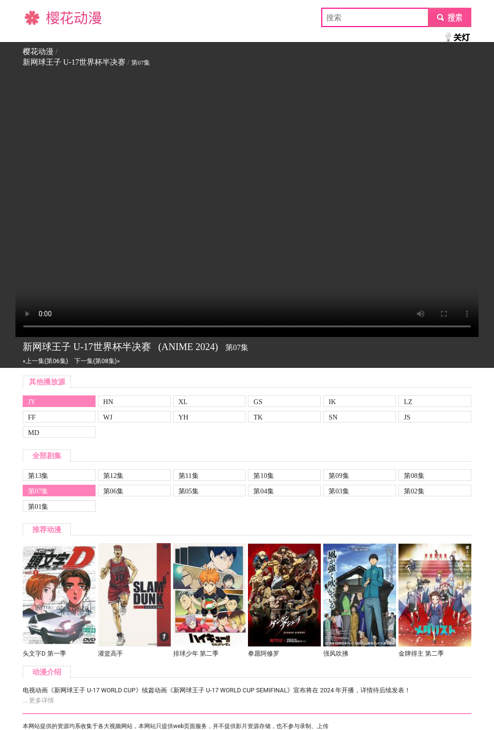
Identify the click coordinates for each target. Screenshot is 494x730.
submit (449, 17)
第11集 (188, 475)
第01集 (38, 506)
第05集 (188, 491)
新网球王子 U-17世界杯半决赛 (74, 62)
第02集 (414, 491)
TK (257, 417)
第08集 (414, 475)
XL (183, 402)
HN (108, 402)
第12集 (113, 475)
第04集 (263, 491)
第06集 (113, 491)
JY (32, 402)
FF (32, 417)
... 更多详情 (38, 700)
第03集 (339, 491)
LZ (408, 402)
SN (333, 417)
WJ (107, 417)
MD (33, 432)
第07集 (38, 491)
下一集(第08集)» (97, 361)
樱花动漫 (38, 17)
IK (332, 402)
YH (183, 417)
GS (257, 402)
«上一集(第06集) (45, 361)
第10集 (263, 475)
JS (407, 417)
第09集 (339, 475)
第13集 (38, 475)
